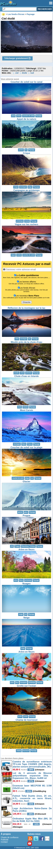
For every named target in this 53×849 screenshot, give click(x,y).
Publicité (4, 840)
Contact (4, 842)
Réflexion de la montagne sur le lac (26, 308)
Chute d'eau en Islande (26, 376)
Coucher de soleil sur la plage (26, 447)
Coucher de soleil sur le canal (26, 82)
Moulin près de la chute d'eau (26, 342)
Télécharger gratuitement (17, 58)
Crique (26, 153)
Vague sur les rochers (26, 224)
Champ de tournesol (26, 720)
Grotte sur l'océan (26, 686)
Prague (26, 515)
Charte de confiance (9, 837)
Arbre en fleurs (27, 549)
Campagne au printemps (26, 190)
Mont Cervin (26, 410)
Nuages (26, 583)
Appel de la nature (26, 119)
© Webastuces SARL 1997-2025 (26, 848)
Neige (26, 617)
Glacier (26, 481)
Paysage (39, 115)
